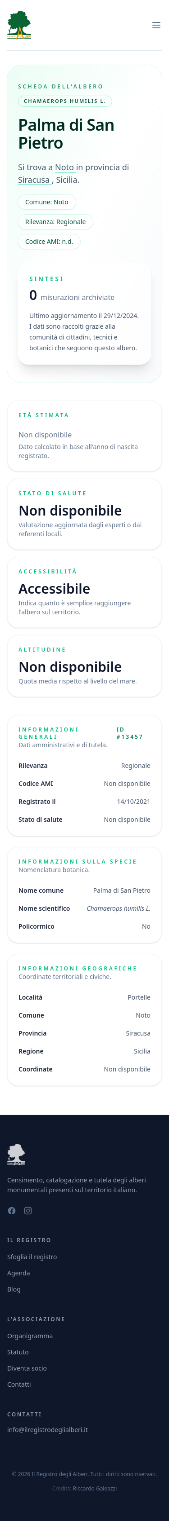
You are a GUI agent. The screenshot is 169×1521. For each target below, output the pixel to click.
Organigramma (30, 1335)
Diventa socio (27, 1368)
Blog (14, 1289)
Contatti (19, 1384)
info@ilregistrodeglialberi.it (47, 1429)
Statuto (18, 1352)
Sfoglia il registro (32, 1256)
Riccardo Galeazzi (95, 1488)
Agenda (18, 1273)
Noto (65, 167)
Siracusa (35, 179)
